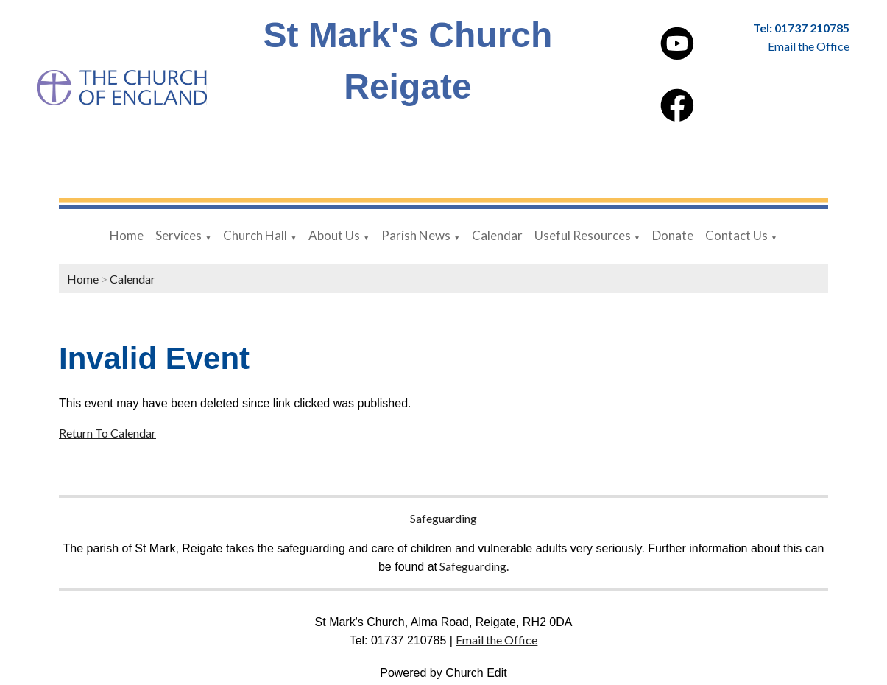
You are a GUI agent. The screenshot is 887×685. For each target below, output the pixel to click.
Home (127, 235)
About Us (334, 235)
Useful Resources (582, 235)
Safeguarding (443, 518)
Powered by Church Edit (443, 673)
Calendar (497, 235)
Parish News (415, 235)
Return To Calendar (107, 433)
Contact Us (736, 235)
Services (178, 235)
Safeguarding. (473, 566)
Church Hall (255, 235)
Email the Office (496, 640)
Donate (672, 235)
